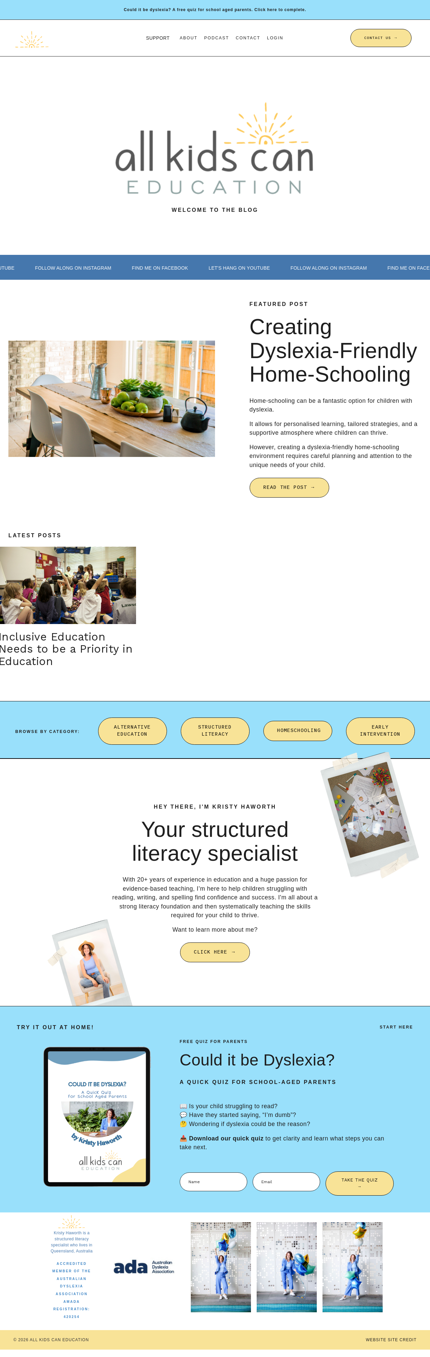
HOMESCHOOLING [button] (299, 736)
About (189, 37)
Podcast (216, 37)
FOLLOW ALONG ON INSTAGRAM (85, 268)
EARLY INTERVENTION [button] (380, 736)
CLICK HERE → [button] (215, 958)
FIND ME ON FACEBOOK (178, 268)
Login (276, 37)
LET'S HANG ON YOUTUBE (263, 268)
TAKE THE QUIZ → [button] (360, 1190)
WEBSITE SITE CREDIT (391, 1347)
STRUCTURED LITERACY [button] (215, 736)
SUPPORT (158, 37)
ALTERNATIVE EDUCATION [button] (132, 736)
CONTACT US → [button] (381, 38)
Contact (248, 37)
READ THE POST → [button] (289, 489)
